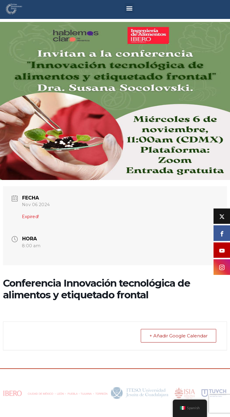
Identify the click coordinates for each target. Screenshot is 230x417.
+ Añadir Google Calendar (178, 336)
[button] (129, 8)
